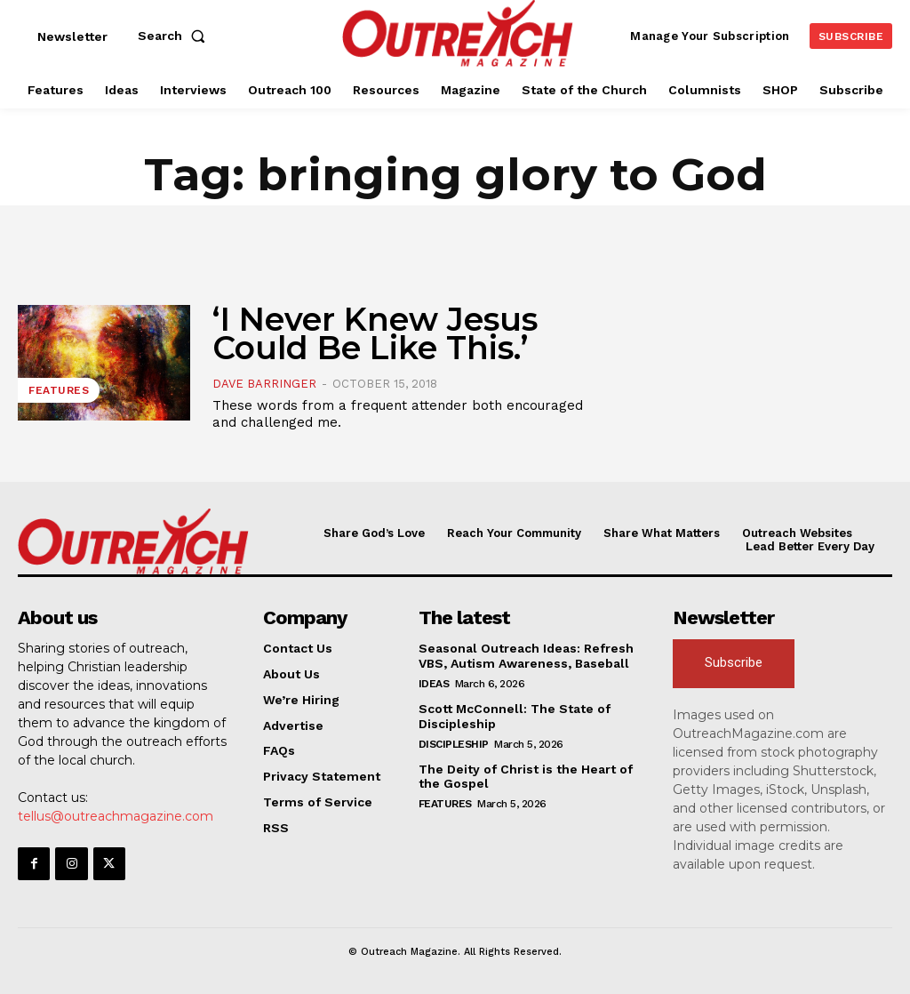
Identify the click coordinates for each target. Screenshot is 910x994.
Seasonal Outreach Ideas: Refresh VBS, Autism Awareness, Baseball (526, 655)
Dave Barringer (264, 383)
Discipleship (454, 744)
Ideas (434, 683)
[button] (175, 35)
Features (58, 390)
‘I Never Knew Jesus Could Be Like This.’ (375, 333)
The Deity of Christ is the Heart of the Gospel (526, 776)
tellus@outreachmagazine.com (115, 816)
